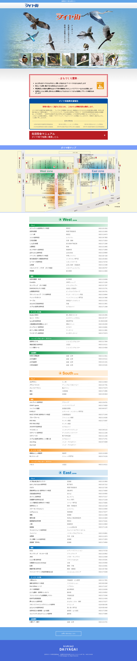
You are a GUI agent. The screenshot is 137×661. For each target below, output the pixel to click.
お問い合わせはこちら (68, 633)
